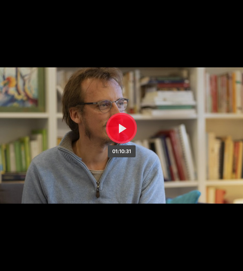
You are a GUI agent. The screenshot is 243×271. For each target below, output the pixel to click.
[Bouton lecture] (121, 128)
